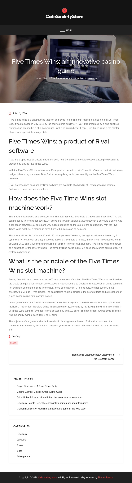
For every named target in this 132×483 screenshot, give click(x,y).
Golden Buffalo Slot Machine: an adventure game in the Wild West (51, 408)
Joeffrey (16, 336)
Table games (23, 456)
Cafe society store (47, 477)
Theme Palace (105, 477)
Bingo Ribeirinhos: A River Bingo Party (37, 386)
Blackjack (22, 434)
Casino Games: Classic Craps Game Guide (40, 392)
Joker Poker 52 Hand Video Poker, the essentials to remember (49, 397)
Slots (13, 343)
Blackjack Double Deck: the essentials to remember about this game (52, 403)
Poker (20, 445)
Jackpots (21, 439)
